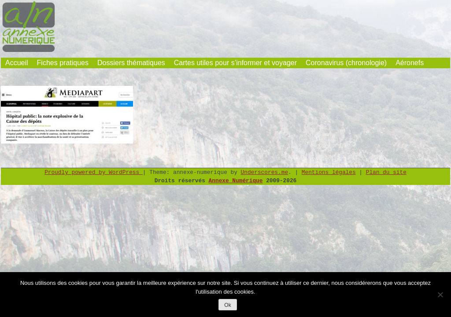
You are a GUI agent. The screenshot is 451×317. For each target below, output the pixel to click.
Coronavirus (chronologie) (346, 62)
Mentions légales (329, 172)
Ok (227, 305)
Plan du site (386, 172)
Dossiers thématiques (131, 62)
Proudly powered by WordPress (93, 172)
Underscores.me (264, 172)
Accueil (16, 62)
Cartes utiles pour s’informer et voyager (235, 62)
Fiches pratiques (63, 62)
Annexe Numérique (236, 180)
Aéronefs (410, 62)
